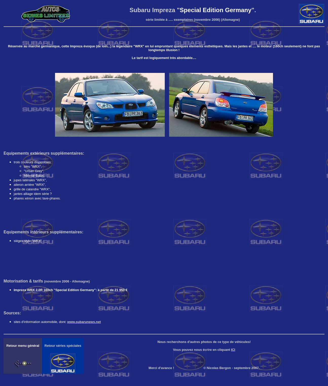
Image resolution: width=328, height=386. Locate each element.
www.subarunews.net (84, 322)
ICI (233, 350)
